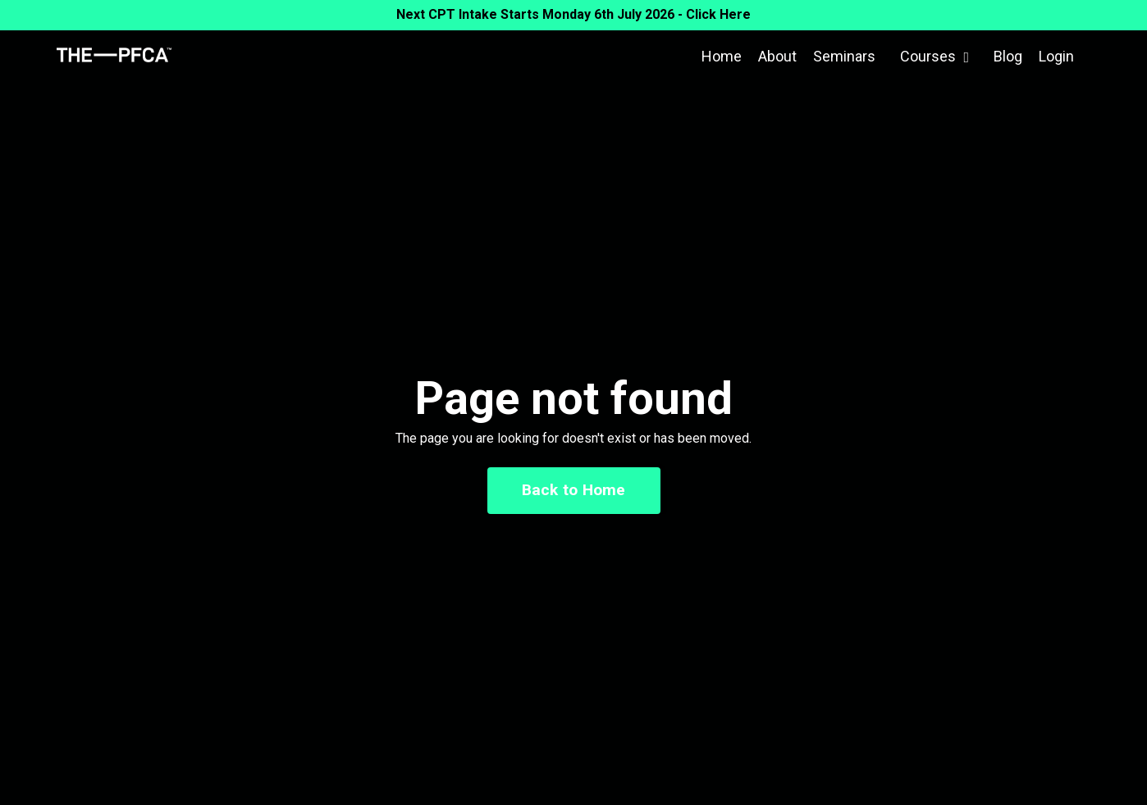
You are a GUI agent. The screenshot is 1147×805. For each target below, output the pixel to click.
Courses (934, 56)
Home (721, 56)
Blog (1008, 56)
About (777, 56)
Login (1056, 56)
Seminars (844, 56)
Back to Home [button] (574, 489)
